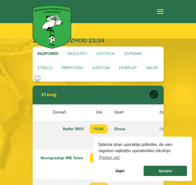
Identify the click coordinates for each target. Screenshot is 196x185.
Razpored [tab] (47, 54)
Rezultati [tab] (77, 54)
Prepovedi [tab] (72, 68)
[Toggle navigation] (160, 11)
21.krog (49, 94)
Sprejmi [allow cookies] (165, 171)
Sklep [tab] (152, 68)
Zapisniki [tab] (133, 54)
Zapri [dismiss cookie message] (119, 171)
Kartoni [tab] (101, 68)
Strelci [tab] (44, 68)
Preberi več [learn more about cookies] (109, 157)
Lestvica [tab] (105, 54)
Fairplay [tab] (128, 68)
